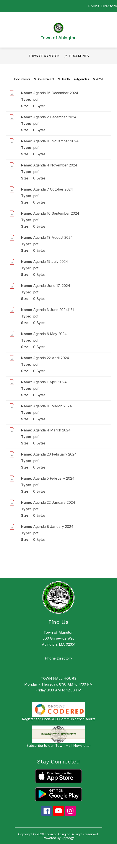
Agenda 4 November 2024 (55, 165)
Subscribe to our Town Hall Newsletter (58, 745)
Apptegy (68, 838)
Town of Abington (44, 56)
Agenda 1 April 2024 (50, 382)
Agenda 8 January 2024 (53, 526)
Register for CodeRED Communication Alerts (58, 719)
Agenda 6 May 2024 (50, 334)
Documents (79, 56)
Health (65, 79)
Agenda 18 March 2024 (52, 406)
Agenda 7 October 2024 (53, 189)
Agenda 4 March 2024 (52, 430)
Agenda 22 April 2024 (51, 358)
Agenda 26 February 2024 (55, 454)
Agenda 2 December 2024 (54, 117)
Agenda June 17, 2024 (51, 285)
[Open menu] (11, 30)
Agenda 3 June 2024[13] (53, 310)
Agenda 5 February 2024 (54, 478)
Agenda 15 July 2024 (50, 261)
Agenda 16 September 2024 (56, 213)
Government (45, 79)
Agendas (82, 79)
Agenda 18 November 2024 (56, 141)
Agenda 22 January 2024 (54, 502)
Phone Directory (102, 6)
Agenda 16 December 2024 (55, 93)
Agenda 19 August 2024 (53, 237)
